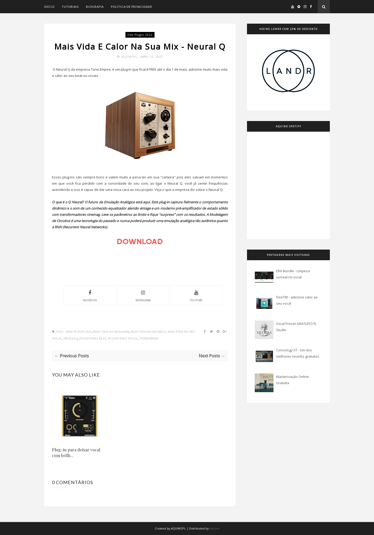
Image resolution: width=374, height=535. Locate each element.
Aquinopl (129, 56)
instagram (143, 295)
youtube (196, 295)
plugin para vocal (123, 338)
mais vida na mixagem (111, 332)
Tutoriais (70, 6)
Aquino (214, 528)
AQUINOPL (178, 528)
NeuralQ (71, 338)
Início (49, 6)
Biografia (95, 6)
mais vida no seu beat (148, 332)
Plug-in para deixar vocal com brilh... (76, 452)
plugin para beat (92, 338)
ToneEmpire (149, 338)
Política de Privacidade (131, 6)
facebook (90, 295)
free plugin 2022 (140, 35)
